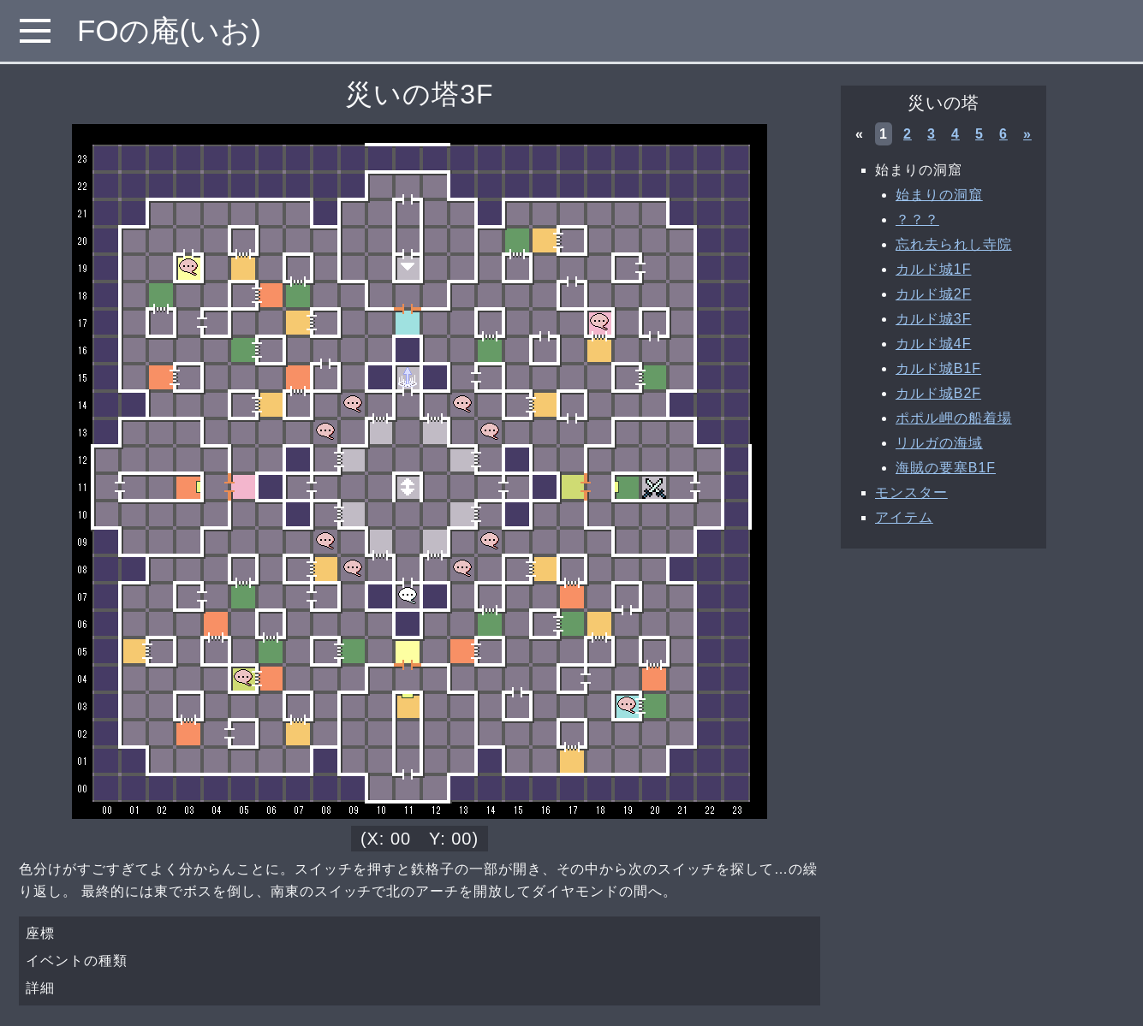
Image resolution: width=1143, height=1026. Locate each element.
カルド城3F (933, 318)
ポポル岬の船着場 (954, 418)
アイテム (904, 517)
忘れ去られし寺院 (954, 244)
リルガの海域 (939, 443)
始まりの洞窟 (939, 194)
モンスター (911, 492)
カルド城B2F (938, 393)
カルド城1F (933, 269)
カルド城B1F (938, 368)
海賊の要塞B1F (946, 467)
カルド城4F (933, 343)
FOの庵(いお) (169, 30)
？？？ (917, 219)
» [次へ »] (1027, 134)
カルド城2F (933, 294)
